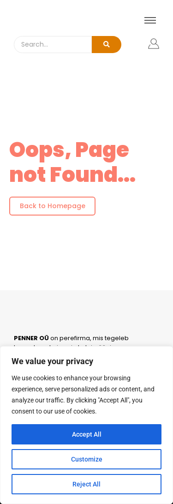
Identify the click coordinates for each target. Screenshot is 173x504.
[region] (86, 425)
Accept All (86, 434)
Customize (86, 459)
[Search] (53, 44)
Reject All (86, 484)
